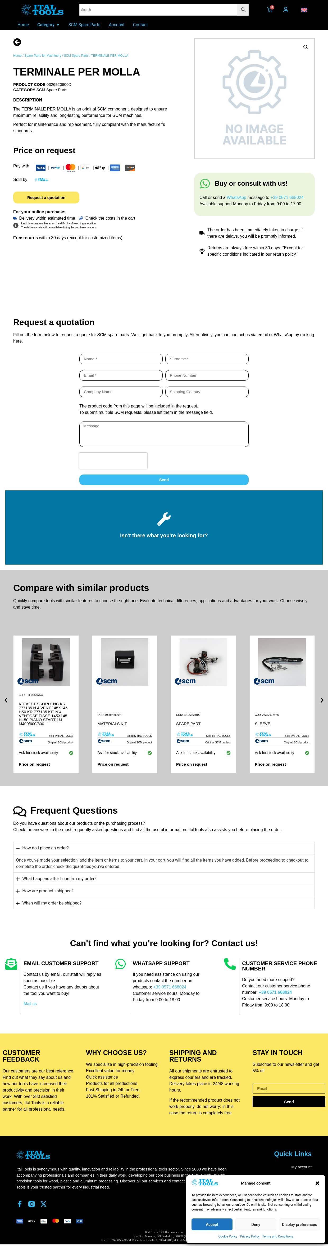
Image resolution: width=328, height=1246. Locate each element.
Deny (255, 1224)
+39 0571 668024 (287, 197)
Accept (212, 1224)
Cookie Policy (228, 1236)
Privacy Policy (250, 1236)
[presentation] (113, 461)
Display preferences (299, 1224)
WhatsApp (237, 197)
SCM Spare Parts (76, 55)
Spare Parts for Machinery (42, 55)
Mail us (30, 1003)
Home (17, 55)
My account (301, 1167)
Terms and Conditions (277, 1236)
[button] (317, 1183)
